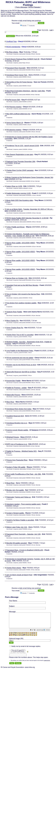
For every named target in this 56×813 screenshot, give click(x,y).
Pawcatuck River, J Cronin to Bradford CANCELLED (24, 550)
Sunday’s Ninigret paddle (15, 513)
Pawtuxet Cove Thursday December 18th (20, 161)
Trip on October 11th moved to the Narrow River (23, 294)
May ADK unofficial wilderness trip (18, 114)
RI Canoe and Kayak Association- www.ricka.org (28, 626)
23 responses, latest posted (24, 221)
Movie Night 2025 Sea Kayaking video (19, 200)
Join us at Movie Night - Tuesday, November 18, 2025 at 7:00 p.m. (29, 209)
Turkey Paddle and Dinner (15, 227)
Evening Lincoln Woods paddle (17, 430)
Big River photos (12, 52)
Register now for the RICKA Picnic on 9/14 (21, 365)
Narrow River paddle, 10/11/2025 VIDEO (20, 243)
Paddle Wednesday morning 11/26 (18, 193)
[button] (36, 633)
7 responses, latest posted (24, 410)
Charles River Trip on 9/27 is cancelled (19, 335)
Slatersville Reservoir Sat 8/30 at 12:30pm (21, 372)
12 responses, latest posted (24, 469)
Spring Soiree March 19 (14, 123)
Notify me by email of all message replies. (25, 647)
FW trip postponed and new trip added (19, 358)
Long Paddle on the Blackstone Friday (20, 350)
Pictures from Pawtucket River (16, 460)
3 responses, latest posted (24, 131)
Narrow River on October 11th (16, 278)
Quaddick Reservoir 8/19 (15, 416)
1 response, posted (21, 62)
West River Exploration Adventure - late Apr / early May (25, 91)
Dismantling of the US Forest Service (19, 82)
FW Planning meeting (13, 107)
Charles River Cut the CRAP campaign (20, 170)
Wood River (10, 483)
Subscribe (23, 25)
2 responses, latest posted (24, 54)
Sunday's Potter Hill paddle (15, 467)
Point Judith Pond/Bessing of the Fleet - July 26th (23, 474)
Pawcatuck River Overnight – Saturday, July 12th (23, 534)
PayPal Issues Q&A (13, 100)
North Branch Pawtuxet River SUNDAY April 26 (22, 59)
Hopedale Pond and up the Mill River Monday (22, 285)
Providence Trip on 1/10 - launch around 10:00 (22, 145)
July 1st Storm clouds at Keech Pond (19, 575)
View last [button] (38, 54)
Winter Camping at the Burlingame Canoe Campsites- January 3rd (29, 177)
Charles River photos (13, 568)
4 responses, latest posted (23, 181)
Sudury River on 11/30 (14, 186)
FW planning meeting (13, 130)
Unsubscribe (31, 25)
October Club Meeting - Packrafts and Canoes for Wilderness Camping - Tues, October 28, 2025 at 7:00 (27, 235)
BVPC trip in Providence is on (16, 444)
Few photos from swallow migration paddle (21, 303)
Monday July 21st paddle (15, 490)
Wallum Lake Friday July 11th (16, 527)
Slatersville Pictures (13, 395)
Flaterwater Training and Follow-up (18, 497)
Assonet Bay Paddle (13, 381)
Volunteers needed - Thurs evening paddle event (23, 504)
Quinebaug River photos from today (19, 409)
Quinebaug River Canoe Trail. (17, 75)
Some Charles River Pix (14, 328)
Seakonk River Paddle (14, 312)
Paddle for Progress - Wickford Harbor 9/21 (21, 451)
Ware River (10, 402)
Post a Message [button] (21, 7)
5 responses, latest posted (24, 345)
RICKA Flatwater (34, 7)
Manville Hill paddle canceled (16, 543)
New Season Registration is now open (19, 154)
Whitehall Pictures (12, 437)
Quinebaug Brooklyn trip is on (16, 423)
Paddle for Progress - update (16, 388)
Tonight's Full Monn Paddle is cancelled (20, 520)
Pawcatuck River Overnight (15, 68)
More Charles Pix (12, 320)
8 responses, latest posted (24, 477)
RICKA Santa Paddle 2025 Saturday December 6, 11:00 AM (27, 218)
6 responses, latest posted (23, 94)
